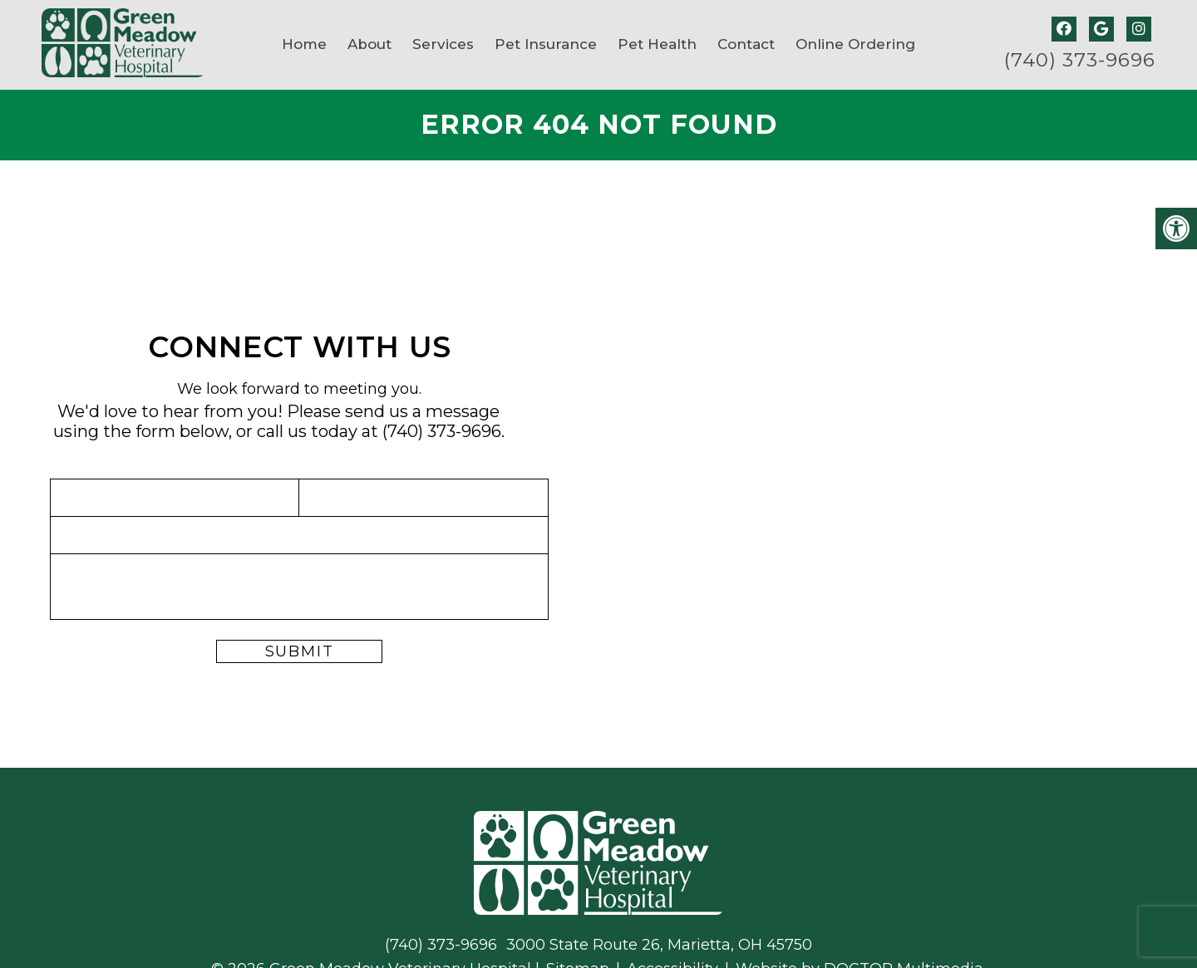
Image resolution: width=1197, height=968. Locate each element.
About (369, 44)
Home (304, 44)
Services (443, 44)
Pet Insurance (546, 44)
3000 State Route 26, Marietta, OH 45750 (659, 945)
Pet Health (657, 44)
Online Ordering (855, 44)
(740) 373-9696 (1079, 60)
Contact (746, 44)
